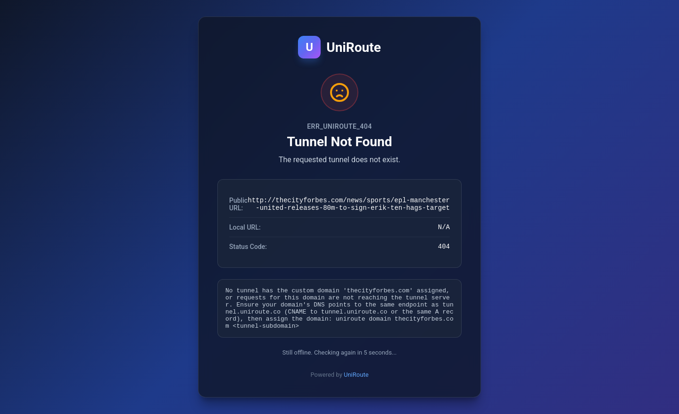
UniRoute (356, 381)
